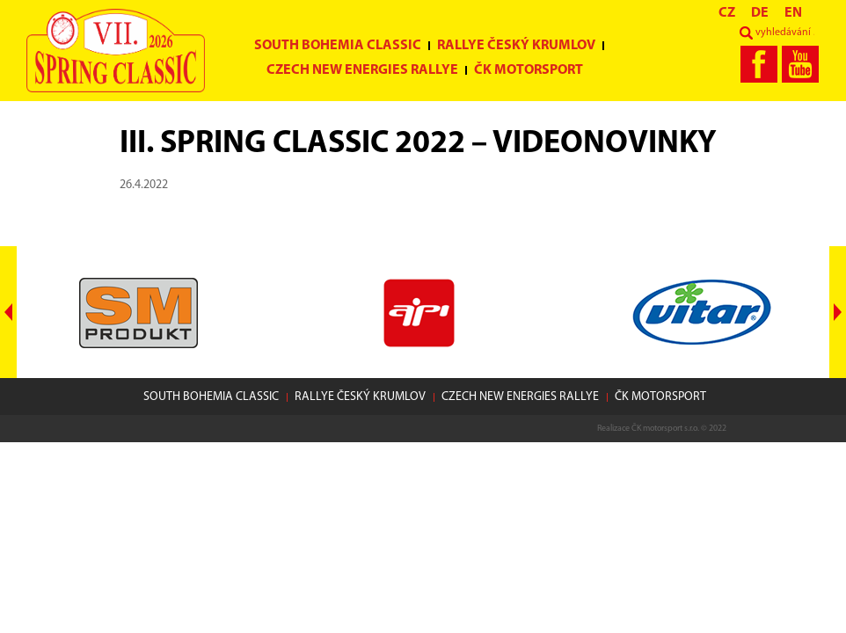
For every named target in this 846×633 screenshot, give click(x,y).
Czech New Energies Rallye (362, 70)
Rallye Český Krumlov (516, 46)
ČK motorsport (528, 70)
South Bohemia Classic (337, 46)
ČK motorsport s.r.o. (665, 428)
